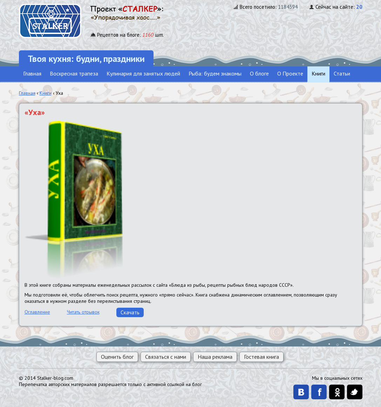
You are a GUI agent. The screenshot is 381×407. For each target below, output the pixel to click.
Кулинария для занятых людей (143, 73)
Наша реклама (215, 356)
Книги (318, 73)
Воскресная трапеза (74, 73)
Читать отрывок (83, 312)
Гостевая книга (261, 356)
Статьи (342, 73)
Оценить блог (117, 356)
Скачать (130, 312)
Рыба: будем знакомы (215, 73)
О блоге (259, 73)
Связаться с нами (165, 356)
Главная (32, 73)
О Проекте (290, 73)
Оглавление (37, 312)
